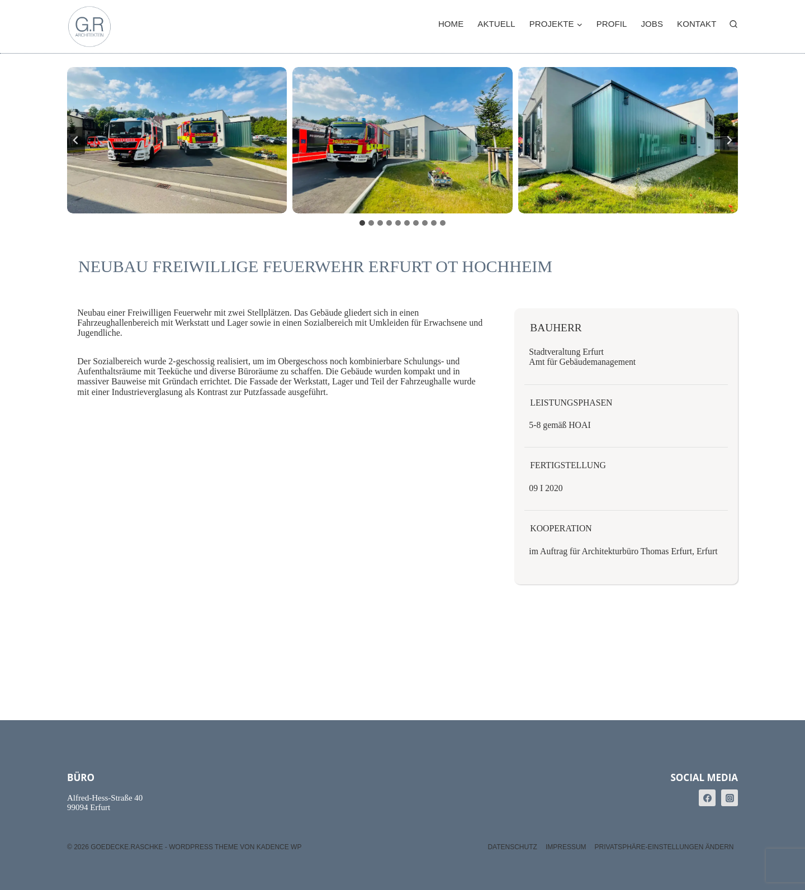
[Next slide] (729, 140)
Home (450, 23)
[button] (177, 140)
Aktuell (496, 23)
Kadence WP (279, 847)
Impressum (566, 847)
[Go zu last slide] (76, 140)
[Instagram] (729, 797)
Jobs (652, 23)
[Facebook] (707, 797)
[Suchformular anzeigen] (733, 24)
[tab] (362, 223)
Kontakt (696, 23)
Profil (611, 23)
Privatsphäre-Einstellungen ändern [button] (664, 847)
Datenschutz (512, 847)
